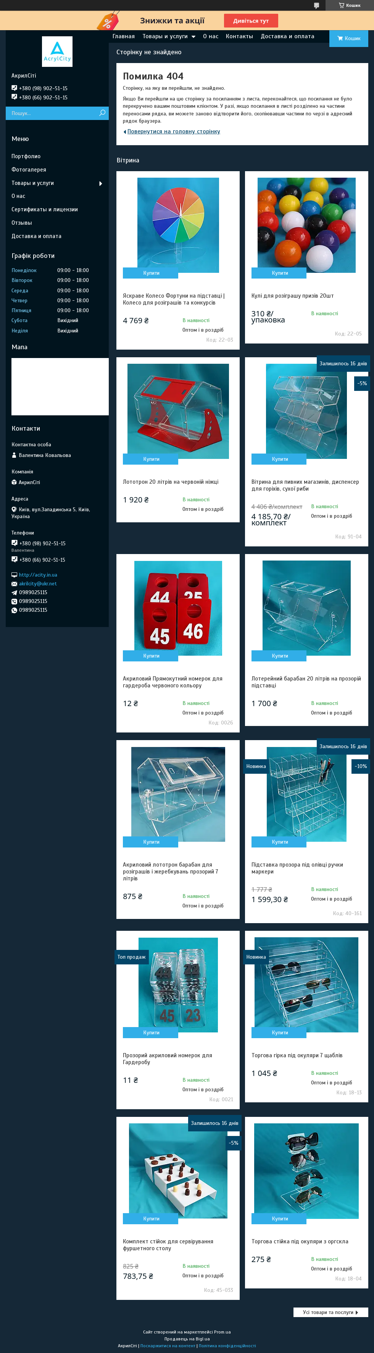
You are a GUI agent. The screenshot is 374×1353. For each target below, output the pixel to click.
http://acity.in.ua (38, 575)
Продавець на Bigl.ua (187, 1339)
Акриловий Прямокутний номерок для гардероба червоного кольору (172, 682)
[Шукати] (102, 113)
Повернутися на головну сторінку (173, 131)
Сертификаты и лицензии (44, 209)
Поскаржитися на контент (167, 1345)
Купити (151, 273)
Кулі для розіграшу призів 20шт (292, 295)
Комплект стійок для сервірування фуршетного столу (168, 1245)
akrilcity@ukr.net (38, 583)
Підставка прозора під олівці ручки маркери (297, 868)
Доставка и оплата (287, 36)
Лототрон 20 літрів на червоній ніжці (170, 481)
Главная (124, 36)
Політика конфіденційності (227, 1345)
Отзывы (21, 222)
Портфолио (25, 156)
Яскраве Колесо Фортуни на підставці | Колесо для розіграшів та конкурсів (174, 299)
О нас (210, 36)
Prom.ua (222, 1332)
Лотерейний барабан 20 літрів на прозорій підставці (306, 682)
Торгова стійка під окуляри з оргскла (299, 1241)
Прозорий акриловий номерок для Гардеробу (167, 1059)
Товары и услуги (165, 36)
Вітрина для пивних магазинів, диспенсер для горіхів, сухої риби (305, 485)
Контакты (239, 36)
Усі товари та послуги (328, 1312)
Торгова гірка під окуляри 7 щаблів (297, 1055)
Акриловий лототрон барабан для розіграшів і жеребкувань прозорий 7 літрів (170, 871)
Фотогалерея (28, 169)
